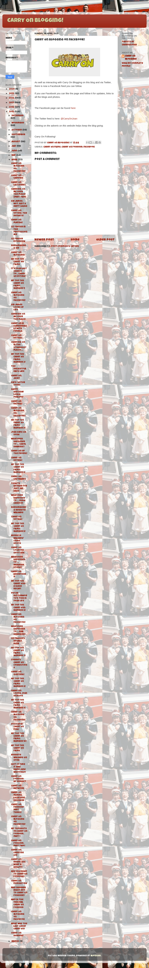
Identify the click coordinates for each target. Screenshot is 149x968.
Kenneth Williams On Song (19, 757)
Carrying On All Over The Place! (18, 316)
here (73, 108)
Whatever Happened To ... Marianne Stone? (18, 562)
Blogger (96, 956)
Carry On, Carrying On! (17, 852)
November (18, 123)
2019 (12, 94)
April (15, 160)
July (14, 146)
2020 (12, 89)
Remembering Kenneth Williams (18, 510)
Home (75, 239)
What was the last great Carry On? (19, 926)
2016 (12, 107)
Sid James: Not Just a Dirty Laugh (19, 203)
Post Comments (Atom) (65, 246)
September (18, 135)
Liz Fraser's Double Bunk (18, 641)
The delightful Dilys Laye (18, 369)
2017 (12, 103)
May (14, 155)
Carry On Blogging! (35, 21)
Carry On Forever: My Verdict (18, 779)
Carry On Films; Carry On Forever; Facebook (69, 147)
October (17, 130)
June (14, 151)
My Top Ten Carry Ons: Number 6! (18, 607)
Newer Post (44, 239)
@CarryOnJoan (69, 118)
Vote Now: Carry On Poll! (17, 726)
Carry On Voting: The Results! (19, 213)
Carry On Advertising (18, 574)
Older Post (105, 239)
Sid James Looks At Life (17, 307)
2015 (11, 112)
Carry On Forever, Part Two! (18, 843)
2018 (12, 98)
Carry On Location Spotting (18, 550)
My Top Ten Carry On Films (17, 261)
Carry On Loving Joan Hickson (19, 693)
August (16, 142)
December (18, 116)
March (15, 941)
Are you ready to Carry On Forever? (19, 874)
